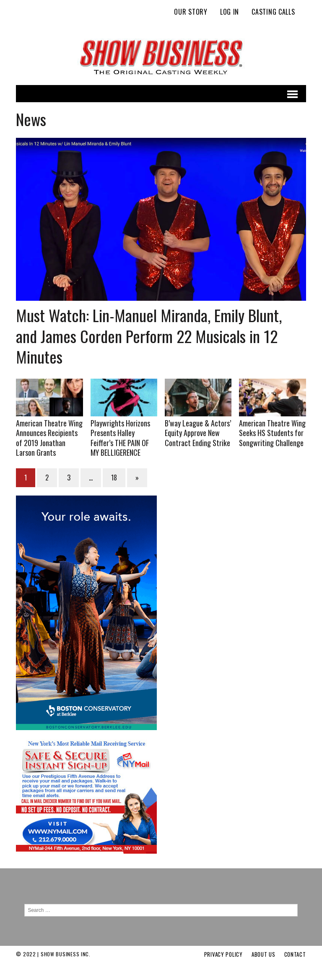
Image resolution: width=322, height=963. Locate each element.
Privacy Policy (223, 954)
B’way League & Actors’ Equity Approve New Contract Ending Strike (198, 433)
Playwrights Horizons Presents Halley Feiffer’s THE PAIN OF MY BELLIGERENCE (120, 438)
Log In (229, 12)
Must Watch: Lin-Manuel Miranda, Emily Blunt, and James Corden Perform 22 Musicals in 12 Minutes (149, 335)
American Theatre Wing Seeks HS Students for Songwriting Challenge (272, 433)
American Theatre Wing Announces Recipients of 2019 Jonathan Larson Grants (49, 438)
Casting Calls (273, 12)
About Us (263, 954)
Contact (295, 954)
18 (114, 477)
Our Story (190, 12)
